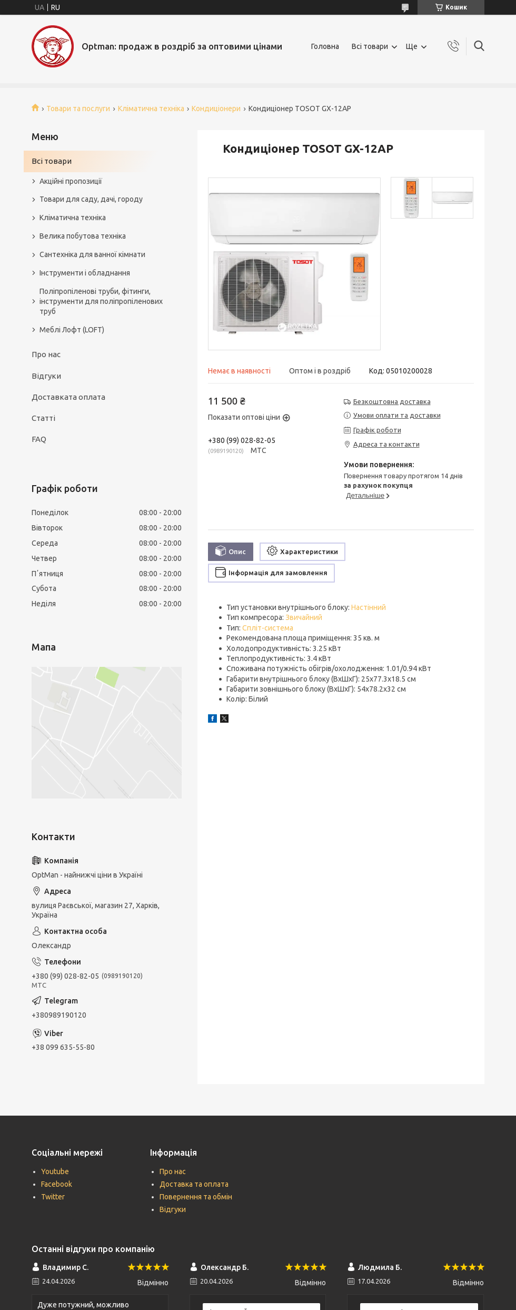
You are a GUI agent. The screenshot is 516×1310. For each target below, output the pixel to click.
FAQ (39, 439)
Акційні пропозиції (70, 181)
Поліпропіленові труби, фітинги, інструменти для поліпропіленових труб (101, 301)
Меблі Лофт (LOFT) (71, 330)
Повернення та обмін (196, 1197)
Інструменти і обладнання (84, 273)
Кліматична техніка (151, 108)
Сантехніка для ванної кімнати (92, 254)
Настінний (368, 607)
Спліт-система (267, 628)
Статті (43, 417)
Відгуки (46, 375)
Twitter (53, 1197)
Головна (325, 46)
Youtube (55, 1171)
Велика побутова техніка (82, 236)
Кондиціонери (216, 108)
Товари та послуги (78, 108)
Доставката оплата (68, 396)
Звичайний (303, 617)
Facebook (56, 1184)
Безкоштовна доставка (392, 401)
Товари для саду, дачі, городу (91, 199)
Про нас (46, 354)
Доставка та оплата (194, 1184)
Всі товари (370, 46)
